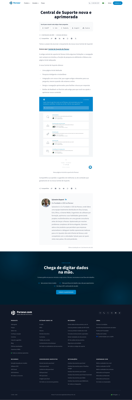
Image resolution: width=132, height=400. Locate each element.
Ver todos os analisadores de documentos (50, 346)
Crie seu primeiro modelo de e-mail (77, 331)
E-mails (41, 325)
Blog (12, 343)
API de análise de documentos (76, 340)
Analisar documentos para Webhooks (78, 381)
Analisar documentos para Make (76, 378)
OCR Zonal (14, 369)
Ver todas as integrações (74, 384)
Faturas (41, 331)
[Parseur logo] (15, 2)
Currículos (42, 337)
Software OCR (14, 366)
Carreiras (13, 337)
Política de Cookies (101, 334)
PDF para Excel (43, 376)
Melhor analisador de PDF (103, 366)
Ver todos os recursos (17, 376)
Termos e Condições (101, 325)
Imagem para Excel (44, 379)
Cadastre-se (117, 3)
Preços (43, 3)
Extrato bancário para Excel (46, 363)
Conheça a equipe (16, 334)
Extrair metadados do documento (77, 337)
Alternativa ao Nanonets (103, 376)
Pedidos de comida (44, 340)
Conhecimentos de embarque (47, 343)
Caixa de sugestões (16, 340)
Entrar (109, 3)
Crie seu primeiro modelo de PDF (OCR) (78, 328)
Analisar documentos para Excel (76, 363)
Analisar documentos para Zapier (77, 372)
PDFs (40, 328)
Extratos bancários (44, 334)
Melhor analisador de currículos (104, 369)
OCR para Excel (43, 373)
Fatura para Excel (44, 366)
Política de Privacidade (102, 331)
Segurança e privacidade (74, 343)
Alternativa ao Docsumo (102, 379)
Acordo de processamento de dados (106, 328)
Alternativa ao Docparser (103, 373)
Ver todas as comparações (103, 382)
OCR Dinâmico (15, 373)
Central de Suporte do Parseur (58, 49)
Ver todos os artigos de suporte (76, 346)
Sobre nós (13, 331)
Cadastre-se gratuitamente (66, 292)
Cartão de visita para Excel (46, 369)
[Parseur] (21, 313)
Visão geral (14, 325)
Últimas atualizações (16, 346)
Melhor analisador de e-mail (103, 363)
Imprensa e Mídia (15, 349)
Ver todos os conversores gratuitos (48, 382)
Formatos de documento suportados (78, 334)
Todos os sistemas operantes (20, 353)
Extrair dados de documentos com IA (78, 325)
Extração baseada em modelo (19, 363)
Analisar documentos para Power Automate (80, 375)
